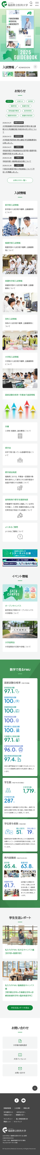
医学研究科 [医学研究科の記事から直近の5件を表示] (28, 111)
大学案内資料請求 (20, 1045)
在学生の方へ (21, 1112)
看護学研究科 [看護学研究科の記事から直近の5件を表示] (12, 115)
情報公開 (26, 1108)
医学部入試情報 (12, 205)
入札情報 (17, 1108)
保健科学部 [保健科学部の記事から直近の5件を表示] (25, 106)
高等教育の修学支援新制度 (16, 500)
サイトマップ (18, 1122)
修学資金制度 (11, 472)
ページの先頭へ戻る (34, 1088)
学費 (7, 426)
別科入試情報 (11, 319)
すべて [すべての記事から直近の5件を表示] (9, 101)
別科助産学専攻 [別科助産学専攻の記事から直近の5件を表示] (13, 111)
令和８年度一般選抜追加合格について (17, 161)
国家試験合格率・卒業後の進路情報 (20, 395)
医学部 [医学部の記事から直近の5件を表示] (30, 101)
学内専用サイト (8, 1112)
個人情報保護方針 (22, 1119)
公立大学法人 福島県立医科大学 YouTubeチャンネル (23, 1100)
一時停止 (35, 67)
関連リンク (7, 1122)
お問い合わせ (20, 1073)
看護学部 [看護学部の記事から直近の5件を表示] (14, 106)
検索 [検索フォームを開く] (31, 5)
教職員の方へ (20, 1115)
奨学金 (8, 448)
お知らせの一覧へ (20, 180)
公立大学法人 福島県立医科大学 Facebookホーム (17, 1100)
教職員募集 (7, 1108)
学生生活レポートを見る (20, 1008)
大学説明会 (10, 642)
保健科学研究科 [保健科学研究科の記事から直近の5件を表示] (27, 115)
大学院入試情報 (12, 357)
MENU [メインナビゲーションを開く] (37, 5)
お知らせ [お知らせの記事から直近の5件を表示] (20, 101)
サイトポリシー (8, 1119)
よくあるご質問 (11, 527)
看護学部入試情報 (12, 243)
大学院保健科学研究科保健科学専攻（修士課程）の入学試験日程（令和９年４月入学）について (20, 129)
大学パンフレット (20, 1059)
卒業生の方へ (8, 1115)
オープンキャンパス (13, 606)
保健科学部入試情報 (13, 281)
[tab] (8, 74)
